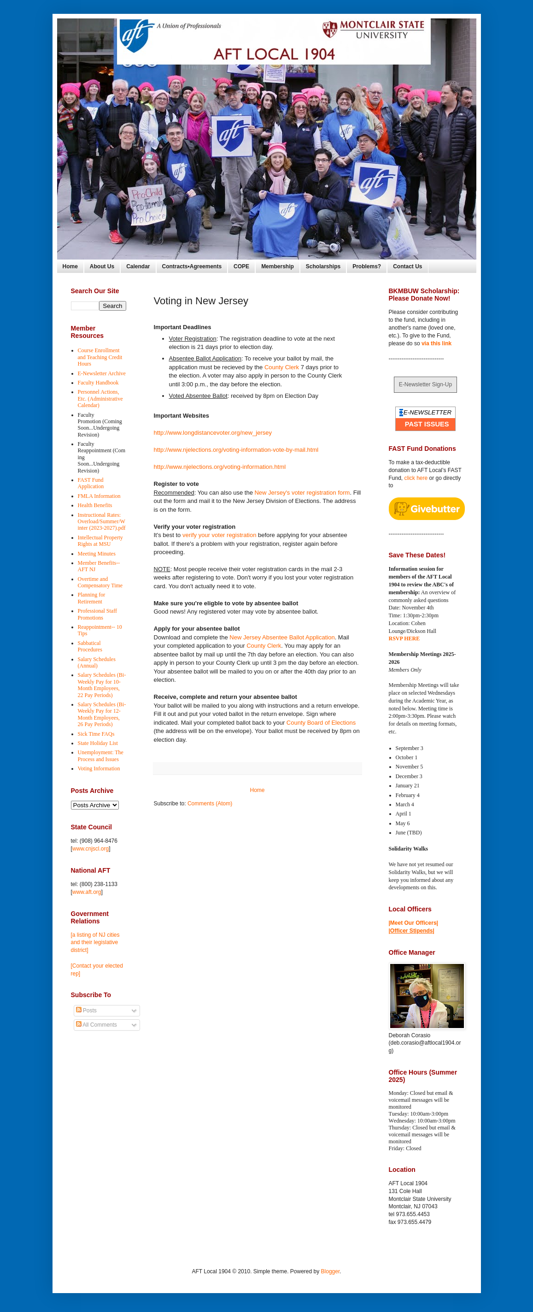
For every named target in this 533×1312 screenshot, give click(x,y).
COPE (241, 266)
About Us (102, 266)
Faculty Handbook (98, 382)
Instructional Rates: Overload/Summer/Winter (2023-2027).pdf (102, 522)
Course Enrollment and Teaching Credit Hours (100, 357)
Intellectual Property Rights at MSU (100, 540)
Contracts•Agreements (192, 266)
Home (70, 266)
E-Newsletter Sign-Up (425, 384)
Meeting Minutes (97, 553)
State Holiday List (98, 743)
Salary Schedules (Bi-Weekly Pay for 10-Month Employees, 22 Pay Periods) (102, 685)
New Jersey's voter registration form (302, 492)
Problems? (366, 266)
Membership (277, 266)
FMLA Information (99, 496)
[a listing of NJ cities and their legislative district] (95, 943)
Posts (86, 1010)
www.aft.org (86, 892)
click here (416, 478)
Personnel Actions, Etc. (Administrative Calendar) (100, 398)
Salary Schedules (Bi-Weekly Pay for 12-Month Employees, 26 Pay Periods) (102, 714)
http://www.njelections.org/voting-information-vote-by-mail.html (236, 449)
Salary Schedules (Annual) (97, 662)
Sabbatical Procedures (90, 646)
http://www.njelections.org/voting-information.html (220, 466)
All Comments (96, 1025)
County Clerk (281, 367)
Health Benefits (95, 505)
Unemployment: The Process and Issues (100, 755)
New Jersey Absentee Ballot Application (281, 637)
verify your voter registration (219, 535)
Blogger (330, 1271)
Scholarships (323, 266)
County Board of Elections (321, 722)
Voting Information (99, 768)
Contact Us (407, 266)
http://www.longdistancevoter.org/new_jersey (213, 432)
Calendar (138, 266)
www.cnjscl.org (90, 848)
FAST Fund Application (91, 483)
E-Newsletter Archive (102, 373)
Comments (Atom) (209, 803)
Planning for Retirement (91, 597)
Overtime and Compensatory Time (100, 582)
